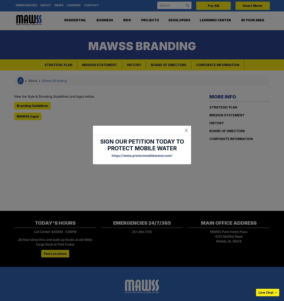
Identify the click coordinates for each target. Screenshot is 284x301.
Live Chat (266, 292)
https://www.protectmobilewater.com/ (142, 155)
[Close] (186, 130)
